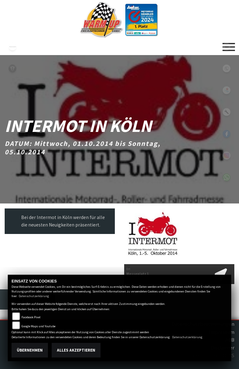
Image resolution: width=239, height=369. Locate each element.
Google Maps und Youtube (38, 326)
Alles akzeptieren (76, 350)
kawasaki (12, 46)
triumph (12, 68)
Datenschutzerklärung (34, 296)
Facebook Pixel (30, 317)
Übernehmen (30, 350)
